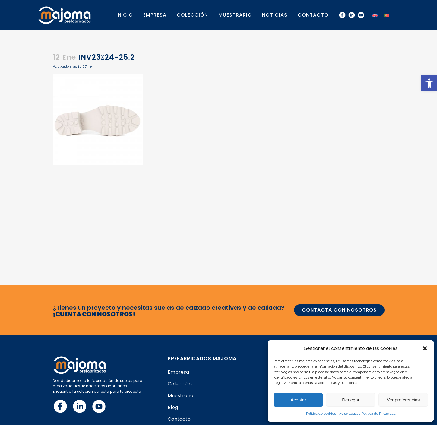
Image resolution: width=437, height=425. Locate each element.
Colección (180, 384)
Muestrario (180, 395)
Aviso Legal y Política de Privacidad (367, 413)
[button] (429, 83)
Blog (173, 407)
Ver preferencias (403, 399)
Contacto (179, 419)
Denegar (350, 399)
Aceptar (298, 399)
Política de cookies (321, 413)
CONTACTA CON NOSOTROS (339, 309)
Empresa (178, 372)
